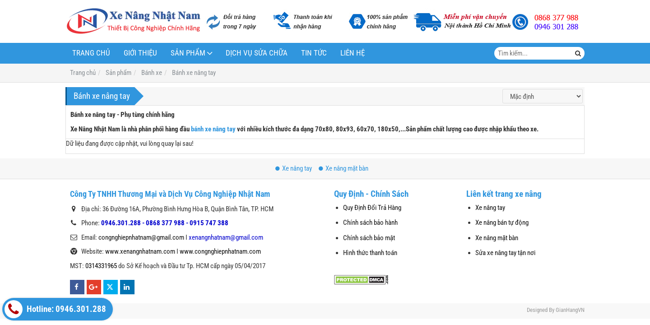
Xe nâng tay (293, 168)
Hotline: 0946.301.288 (55, 309)
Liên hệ (352, 53)
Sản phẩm (188, 53)
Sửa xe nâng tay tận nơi (505, 253)
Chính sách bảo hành (370, 222)
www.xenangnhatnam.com (140, 251)
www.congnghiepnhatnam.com (220, 251)
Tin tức (314, 53)
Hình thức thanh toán (370, 253)
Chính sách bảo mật (369, 238)
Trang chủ (91, 53)
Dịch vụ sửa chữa (257, 53)
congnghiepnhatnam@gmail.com (141, 237)
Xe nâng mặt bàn (343, 168)
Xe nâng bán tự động (502, 222)
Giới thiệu (140, 53)
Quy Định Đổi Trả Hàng (372, 208)
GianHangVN (570, 309)
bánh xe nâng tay (213, 129)
